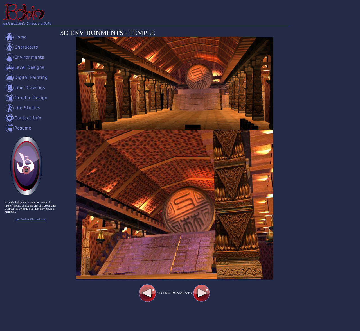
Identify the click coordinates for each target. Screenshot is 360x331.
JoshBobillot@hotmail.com (30, 219)
